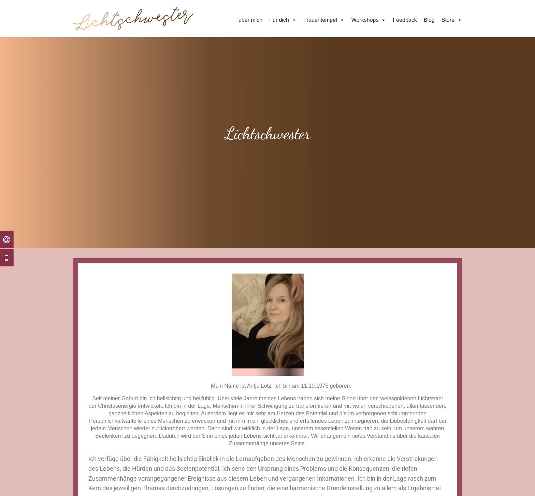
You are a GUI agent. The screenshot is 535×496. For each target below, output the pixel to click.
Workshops (368, 20)
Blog (429, 20)
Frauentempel (324, 20)
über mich (250, 20)
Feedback (405, 20)
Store (452, 20)
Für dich (283, 20)
